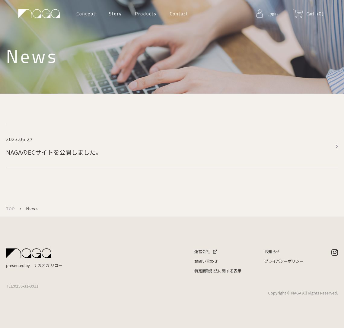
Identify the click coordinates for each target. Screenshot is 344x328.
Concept (86, 13)
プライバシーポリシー (284, 261)
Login (272, 13)
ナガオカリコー (39, 13)
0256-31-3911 (26, 286)
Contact (179, 13)
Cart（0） (316, 13)
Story (115, 13)
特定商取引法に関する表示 (217, 271)
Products (145, 13)
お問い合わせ (206, 261)
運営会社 (205, 251)
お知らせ (272, 251)
